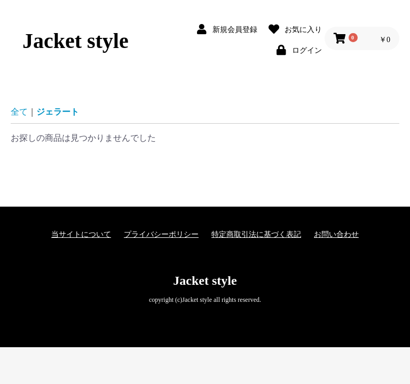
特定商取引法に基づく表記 (256, 234)
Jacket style (75, 41)
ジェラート (57, 111)
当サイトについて (81, 234)
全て (19, 111)
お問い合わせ (336, 234)
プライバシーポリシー (161, 234)
